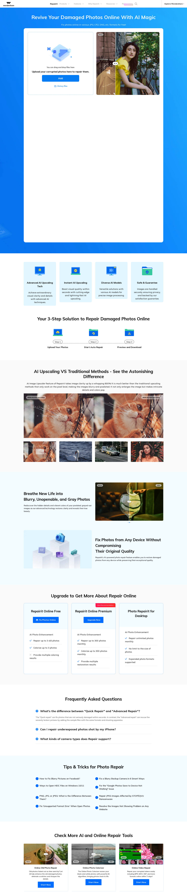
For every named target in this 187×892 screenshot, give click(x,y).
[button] (129, 522)
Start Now (46, 885)
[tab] (40, 452)
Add (60, 78)
